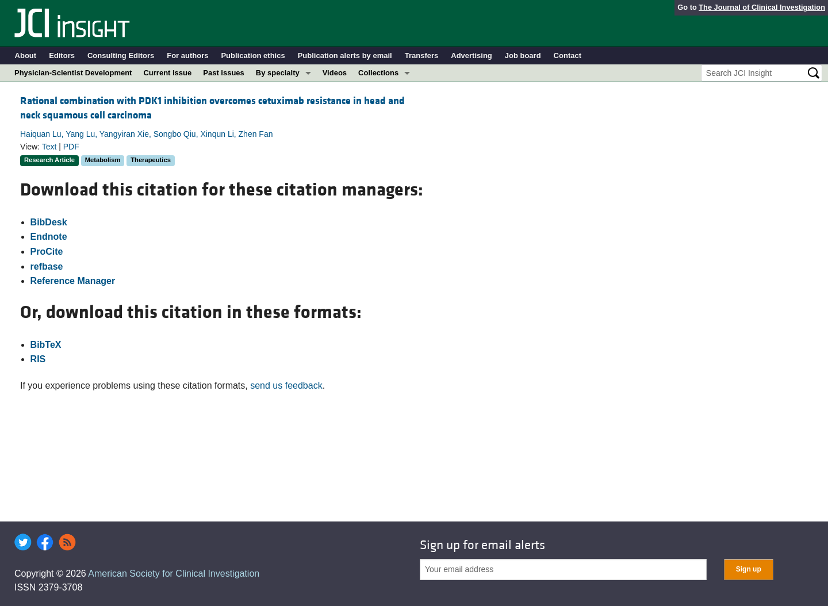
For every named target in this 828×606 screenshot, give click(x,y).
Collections (378, 72)
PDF (71, 146)
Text (49, 146)
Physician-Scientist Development (73, 72)
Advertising (471, 55)
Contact (567, 55)
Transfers (422, 55)
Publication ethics (253, 55)
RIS (38, 359)
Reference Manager (73, 281)
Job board (523, 55)
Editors (62, 55)
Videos (335, 72)
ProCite (46, 251)
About (26, 55)
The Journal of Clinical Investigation (762, 7)
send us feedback (286, 385)
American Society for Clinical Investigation (173, 573)
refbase (46, 266)
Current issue (167, 72)
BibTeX (46, 345)
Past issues (223, 72)
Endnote (48, 236)
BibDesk (48, 222)
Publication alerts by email (345, 55)
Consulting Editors (120, 55)
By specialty (278, 72)
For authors (187, 55)
